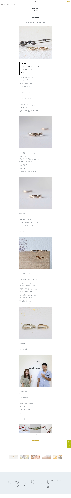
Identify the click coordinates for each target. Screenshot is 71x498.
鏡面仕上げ (27, 69)
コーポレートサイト (9, 480)
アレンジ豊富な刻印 (33, 483)
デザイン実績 (16, 483)
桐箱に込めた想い (17, 482)
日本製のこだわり (17, 481)
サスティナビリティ (17, 485)
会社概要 (8, 481)
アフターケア (16, 484)
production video (35, 457)
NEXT (19, 445)
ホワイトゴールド (41, 484)
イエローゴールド (41, 482)
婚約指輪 (24, 480)
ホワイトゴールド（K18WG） (28, 66)
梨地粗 (31, 69)
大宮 (47, 484)
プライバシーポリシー (9, 482)
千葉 (47, 485)
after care (47, 457)
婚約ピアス (24, 485)
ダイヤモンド (25, 73)
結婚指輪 (24, 481)
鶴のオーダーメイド (33, 480)
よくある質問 (16, 486)
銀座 (47, 481)
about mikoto (13, 457)
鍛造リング (24, 484)
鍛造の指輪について (33, 482)
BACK (52, 445)
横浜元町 (48, 483)
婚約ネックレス (24, 482)
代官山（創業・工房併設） (50, 480)
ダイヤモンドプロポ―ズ (25, 483)
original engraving (24, 457)
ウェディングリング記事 (58, 480)
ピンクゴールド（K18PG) (38, 66)
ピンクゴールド (41, 483)
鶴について (16, 480)
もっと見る (35, 434)
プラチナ (40, 481)
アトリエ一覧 (48, 487)
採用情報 (8, 484)
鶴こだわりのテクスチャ (34, 481)
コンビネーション (41, 485)
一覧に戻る (35, 440)
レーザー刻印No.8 (26, 72)
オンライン (48, 486)
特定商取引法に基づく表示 (9, 483)
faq (58, 457)
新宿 (47, 482)
